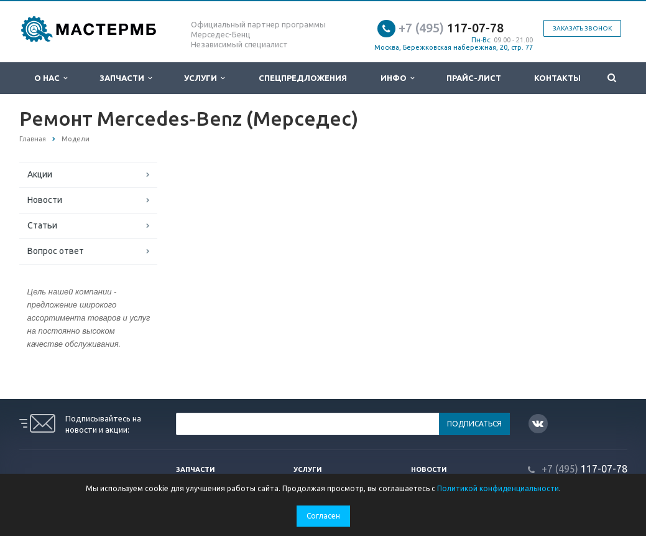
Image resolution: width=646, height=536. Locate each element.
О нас (50, 78)
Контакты (557, 77)
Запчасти (125, 78)
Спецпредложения (303, 77)
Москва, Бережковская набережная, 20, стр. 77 (453, 47)
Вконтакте (537, 423)
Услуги (204, 78)
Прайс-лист (473, 77)
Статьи (42, 225)
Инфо (397, 78)
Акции (39, 174)
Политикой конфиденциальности (498, 488)
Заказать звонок (582, 28)
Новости (44, 200)
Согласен (323, 516)
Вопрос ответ (55, 251)
